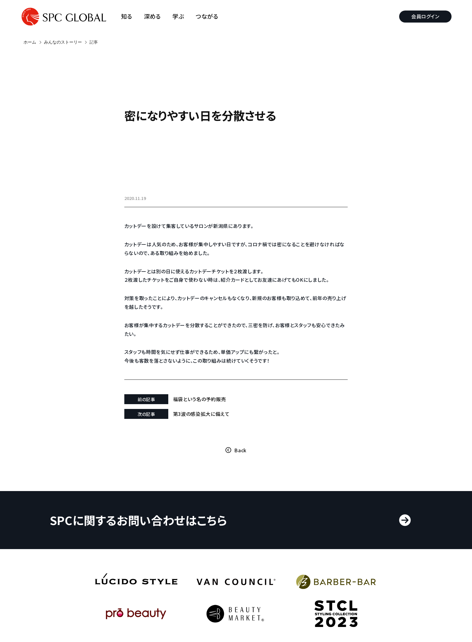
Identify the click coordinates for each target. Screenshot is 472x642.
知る (129, 16)
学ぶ (181, 16)
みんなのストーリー (63, 42)
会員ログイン (422, 16)
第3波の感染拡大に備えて (212, 422)
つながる (210, 16)
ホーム (29, 42)
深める (155, 16)
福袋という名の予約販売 (210, 407)
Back (240, 458)
